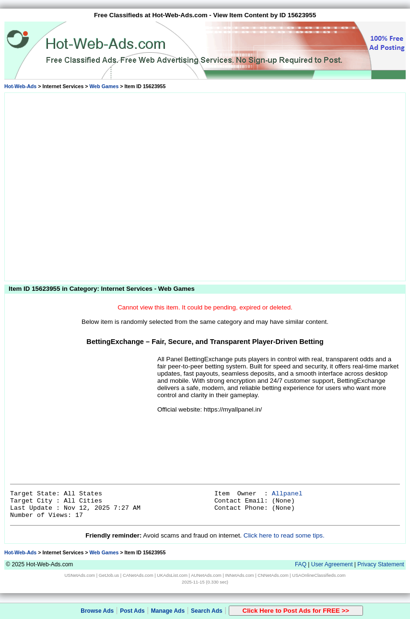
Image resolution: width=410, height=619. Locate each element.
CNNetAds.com (273, 575)
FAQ (300, 564)
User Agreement (332, 564)
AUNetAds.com (206, 575)
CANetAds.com (138, 575)
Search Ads (207, 611)
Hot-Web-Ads (20, 86)
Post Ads (132, 611)
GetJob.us (109, 575)
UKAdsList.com (172, 575)
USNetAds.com (79, 575)
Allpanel (287, 493)
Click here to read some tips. (284, 535)
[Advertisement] (90, 185)
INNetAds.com (239, 575)
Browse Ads (97, 611)
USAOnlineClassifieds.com (318, 575)
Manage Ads (168, 611)
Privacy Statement (380, 564)
